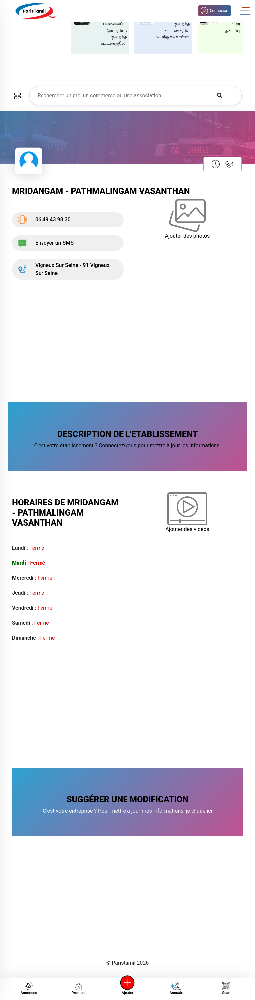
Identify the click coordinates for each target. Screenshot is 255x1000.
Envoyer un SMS (45, 243)
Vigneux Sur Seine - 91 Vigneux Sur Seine (63, 269)
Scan (226, 988)
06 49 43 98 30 (44, 220)
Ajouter (127, 988)
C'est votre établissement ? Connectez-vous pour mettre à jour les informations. (127, 445)
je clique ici (199, 811)
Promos (78, 988)
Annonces (28, 988)
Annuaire (176, 988)
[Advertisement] (127, 339)
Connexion (214, 10)
